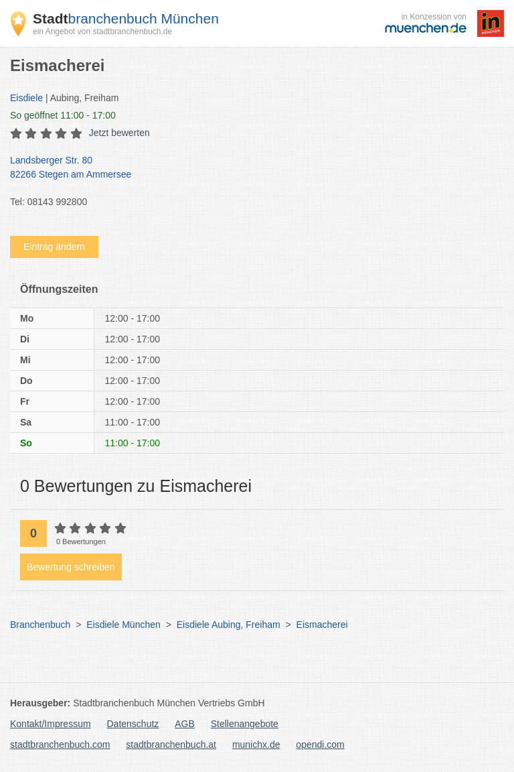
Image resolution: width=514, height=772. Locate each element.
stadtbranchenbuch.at (171, 744)
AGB (185, 723)
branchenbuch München (126, 18)
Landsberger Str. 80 (250, 168)
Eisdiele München (123, 624)
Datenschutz (133, 723)
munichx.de (256, 744)
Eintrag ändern (54, 246)
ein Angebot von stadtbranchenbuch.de (102, 31)
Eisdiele (26, 97)
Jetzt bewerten (119, 132)
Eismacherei (322, 624)
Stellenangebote (244, 723)
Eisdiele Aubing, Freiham (228, 624)
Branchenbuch (40, 624)
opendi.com (320, 744)
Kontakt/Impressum (50, 723)
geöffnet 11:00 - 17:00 (63, 115)
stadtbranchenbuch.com (60, 744)
